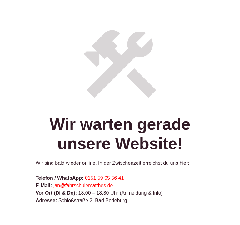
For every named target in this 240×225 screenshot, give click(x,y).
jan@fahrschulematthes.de (83, 185)
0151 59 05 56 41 (104, 178)
